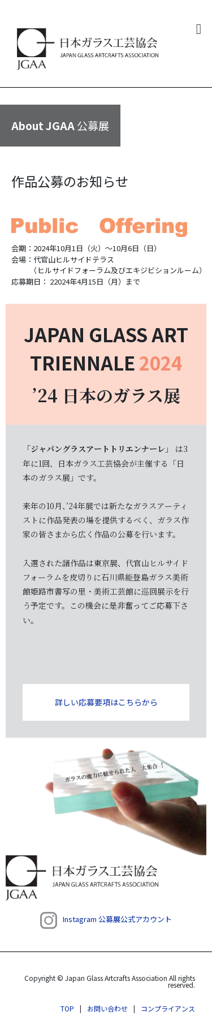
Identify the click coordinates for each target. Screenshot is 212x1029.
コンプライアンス (168, 1008)
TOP (67, 1008)
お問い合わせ (107, 1008)
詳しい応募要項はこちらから (106, 702)
